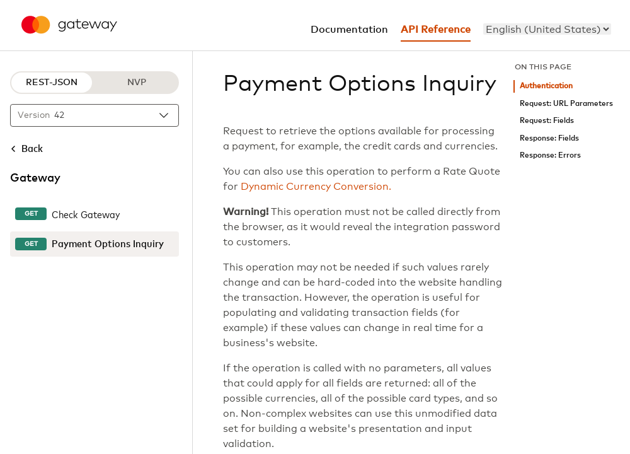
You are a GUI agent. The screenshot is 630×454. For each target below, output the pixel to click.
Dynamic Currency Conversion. (316, 187)
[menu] (547, 29)
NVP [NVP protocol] (136, 82)
